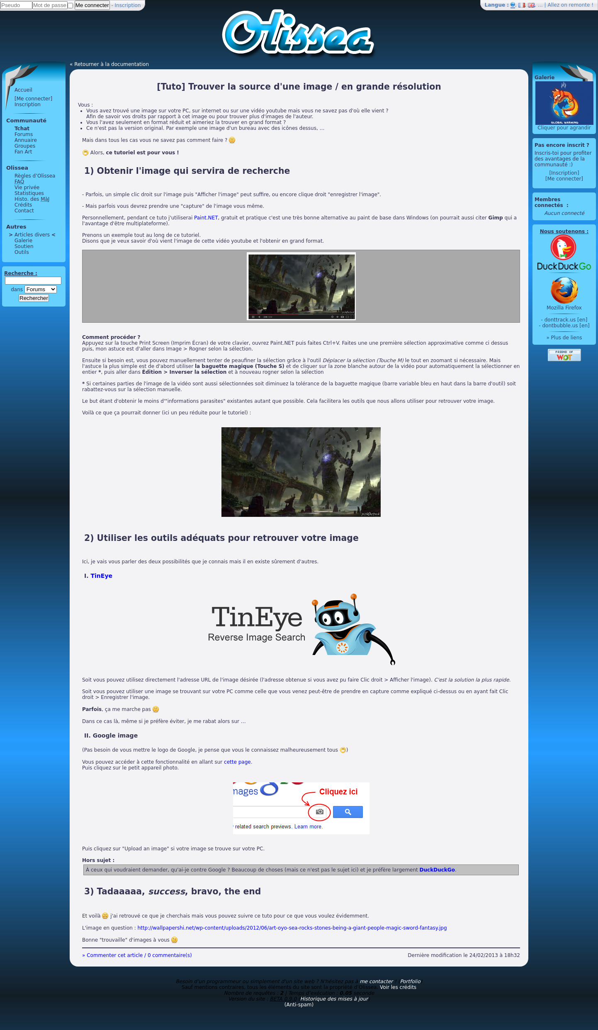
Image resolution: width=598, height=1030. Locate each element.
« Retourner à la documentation (109, 64)
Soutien (24, 246)
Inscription (128, 5)
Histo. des (32, 199)
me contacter (376, 981)
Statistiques (29, 193)
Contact (24, 211)
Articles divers (32, 235)
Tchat (22, 128)
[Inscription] (564, 173)
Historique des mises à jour (334, 999)
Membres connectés (550, 202)
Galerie (23, 240)
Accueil (23, 90)
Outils (22, 252)
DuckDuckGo (437, 870)
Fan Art (23, 152)
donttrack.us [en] (566, 320)
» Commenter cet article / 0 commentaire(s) (137, 955)
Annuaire (26, 140)
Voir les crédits (398, 987)
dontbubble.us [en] (565, 326)
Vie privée (27, 187)
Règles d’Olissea (35, 176)
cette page (237, 762)
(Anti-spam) (299, 1005)
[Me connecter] (33, 99)
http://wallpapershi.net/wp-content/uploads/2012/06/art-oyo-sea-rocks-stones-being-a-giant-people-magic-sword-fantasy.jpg (292, 928)
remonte (579, 5)
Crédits (23, 205)
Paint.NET (206, 218)
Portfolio (410, 981)
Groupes (25, 146)
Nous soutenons (562, 231)
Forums (24, 134)
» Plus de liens (564, 338)
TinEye (101, 575)
